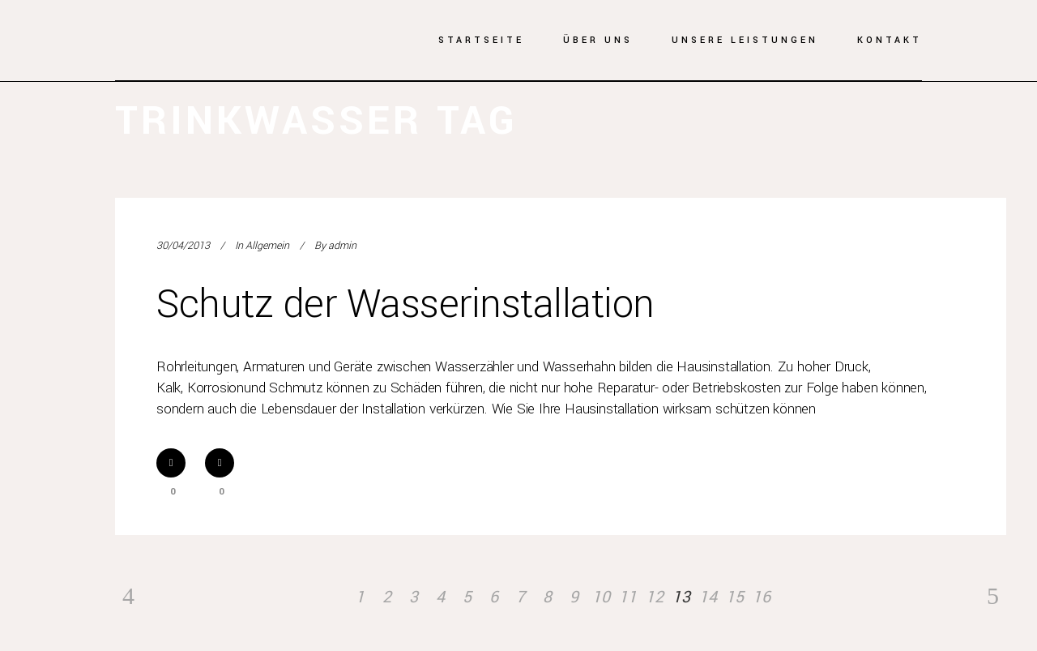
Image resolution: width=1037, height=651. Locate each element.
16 (761, 597)
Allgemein (267, 245)
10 (601, 597)
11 (628, 597)
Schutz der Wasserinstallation (405, 304)
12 (655, 597)
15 (735, 597)
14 (708, 597)
